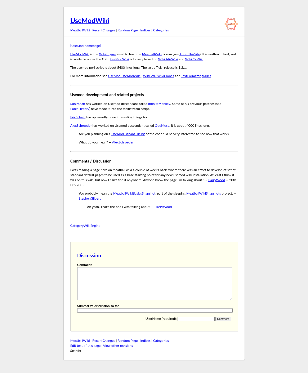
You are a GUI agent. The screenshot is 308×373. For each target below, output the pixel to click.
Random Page (128, 30)
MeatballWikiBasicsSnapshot (134, 193)
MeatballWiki (80, 30)
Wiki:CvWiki (194, 59)
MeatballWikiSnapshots (203, 193)
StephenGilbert (90, 198)
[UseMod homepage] (85, 46)
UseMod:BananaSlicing (128, 134)
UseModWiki (90, 20)
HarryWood (216, 180)
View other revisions (118, 352)
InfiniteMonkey (159, 104)
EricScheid (78, 117)
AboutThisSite (189, 54)
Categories (161, 30)
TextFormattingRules (196, 76)
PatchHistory (79, 109)
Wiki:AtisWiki (168, 59)
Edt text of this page (85, 352)
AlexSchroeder (81, 125)
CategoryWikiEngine (85, 225)
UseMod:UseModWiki (124, 76)
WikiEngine (107, 54)
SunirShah (77, 104)
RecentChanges (103, 30)
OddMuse (162, 125)
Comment (84, 265)
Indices (145, 30)
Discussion (89, 255)
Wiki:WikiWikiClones (158, 76)
